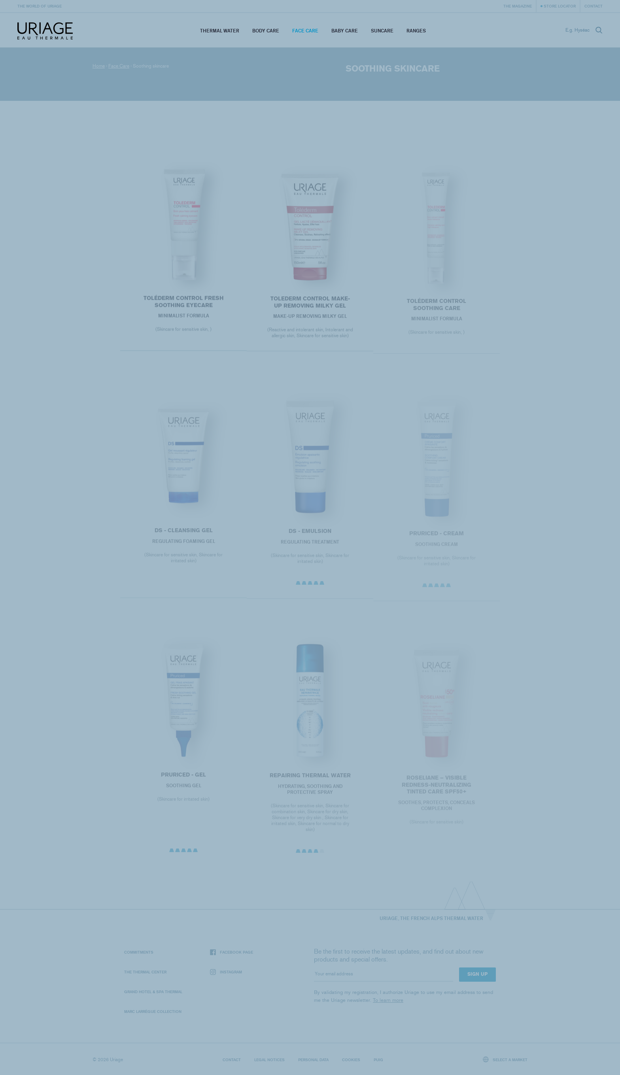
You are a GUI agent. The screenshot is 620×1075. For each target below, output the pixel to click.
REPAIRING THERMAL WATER (309, 782)
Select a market (505, 1059)
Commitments (138, 952)
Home (99, 66)
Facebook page (231, 952)
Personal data (313, 1059)
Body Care (265, 31)
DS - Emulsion (310, 538)
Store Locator (560, 6)
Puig (378, 1059)
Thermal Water (219, 31)
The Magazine (517, 6)
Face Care (305, 31)
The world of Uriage (39, 6)
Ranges (416, 31)
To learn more (388, 1000)
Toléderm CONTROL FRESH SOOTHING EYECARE (183, 306)
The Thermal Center (145, 971)
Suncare (382, 31)
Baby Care (344, 31)
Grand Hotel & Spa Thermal (153, 991)
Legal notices (269, 1059)
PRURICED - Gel (183, 781)
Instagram (226, 972)
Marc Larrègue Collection (152, 1011)
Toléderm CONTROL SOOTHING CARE (436, 312)
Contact (593, 6)
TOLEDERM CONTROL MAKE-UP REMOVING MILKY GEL (310, 307)
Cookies (351, 1059)
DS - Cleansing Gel (183, 537)
